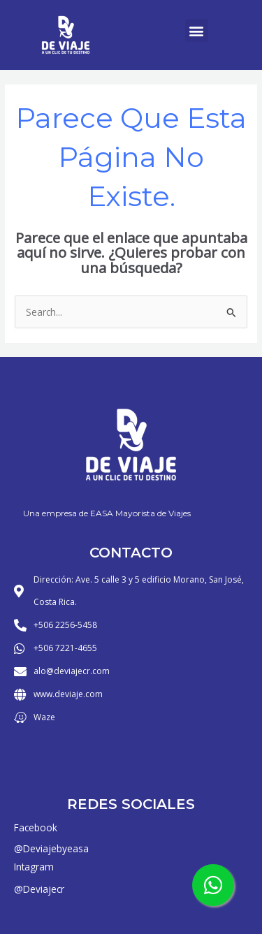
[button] (196, 30)
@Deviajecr (39, 889)
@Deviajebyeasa (51, 848)
